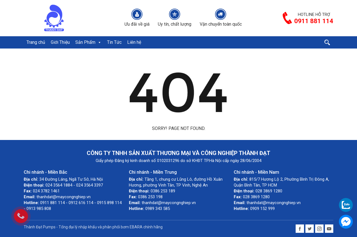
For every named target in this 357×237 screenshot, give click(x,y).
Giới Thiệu (60, 42)
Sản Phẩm (88, 42)
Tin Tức (114, 42)
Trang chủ (35, 42)
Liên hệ (134, 42)
